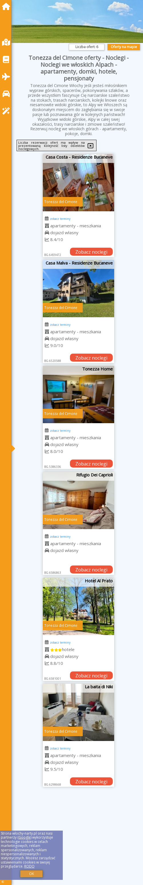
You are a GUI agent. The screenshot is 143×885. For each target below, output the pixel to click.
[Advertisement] (78, 841)
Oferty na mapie (124, 46)
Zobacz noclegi (91, 252)
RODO (29, 866)
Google (25, 837)
